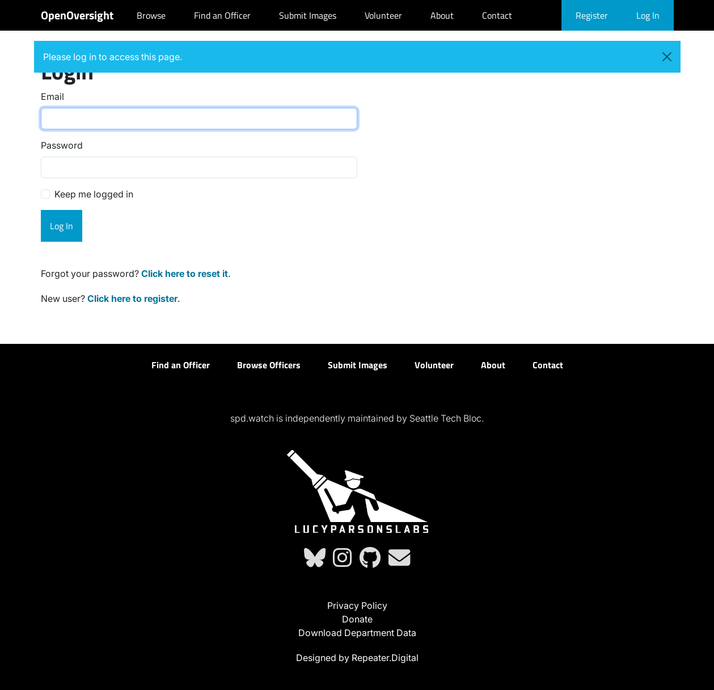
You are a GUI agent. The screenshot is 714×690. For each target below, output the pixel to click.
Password (62, 145)
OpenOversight (77, 15)
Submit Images (307, 15)
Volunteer (383, 15)
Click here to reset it (184, 273)
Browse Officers (269, 365)
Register (592, 15)
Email (52, 96)
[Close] (667, 57)
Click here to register (132, 298)
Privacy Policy (357, 605)
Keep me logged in (93, 194)
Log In (648, 15)
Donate (357, 619)
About (442, 15)
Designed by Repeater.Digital (357, 657)
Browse (151, 15)
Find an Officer (222, 15)
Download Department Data (357, 632)
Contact (497, 15)
